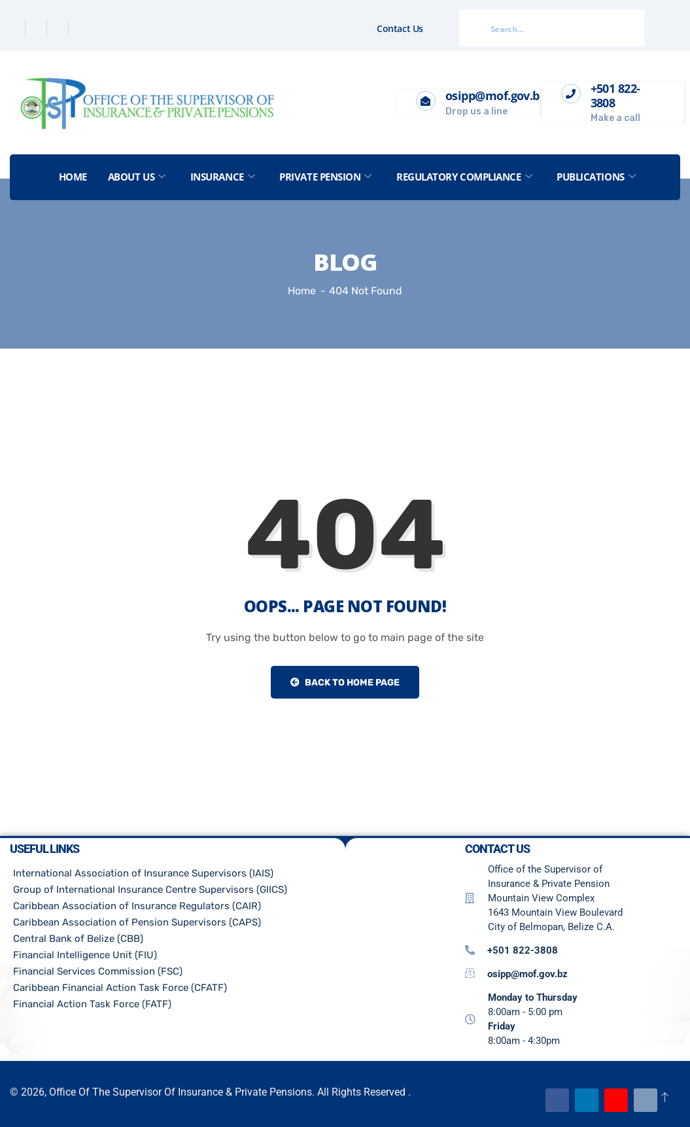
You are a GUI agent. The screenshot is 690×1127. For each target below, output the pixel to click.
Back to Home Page (345, 682)
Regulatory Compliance (464, 176)
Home (73, 176)
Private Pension (325, 176)
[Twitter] (37, 28)
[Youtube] (616, 1100)
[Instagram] (80, 28)
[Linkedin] (59, 28)
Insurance (222, 176)
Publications (596, 176)
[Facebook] (16, 28)
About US (136, 176)
